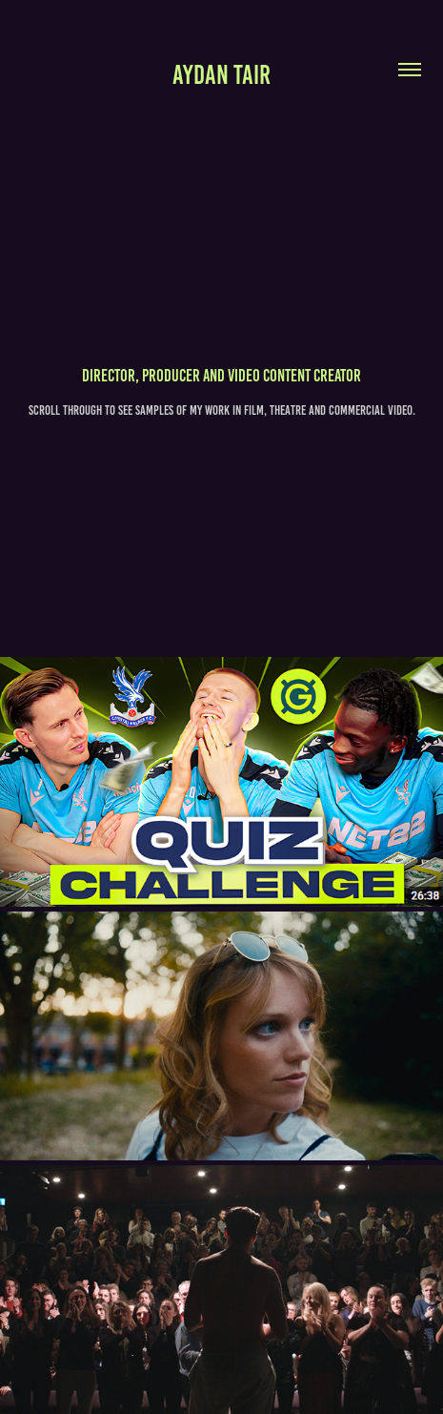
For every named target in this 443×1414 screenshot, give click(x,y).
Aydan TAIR (221, 75)
